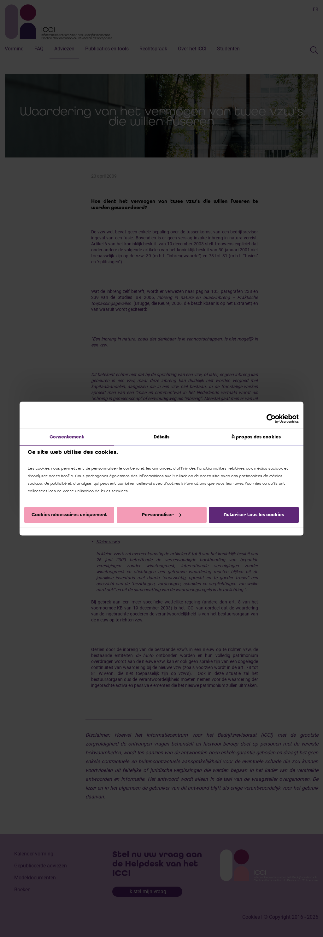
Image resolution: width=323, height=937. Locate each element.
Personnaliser (161, 514)
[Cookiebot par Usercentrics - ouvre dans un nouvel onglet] (271, 418)
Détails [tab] (162, 437)
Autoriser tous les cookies (254, 514)
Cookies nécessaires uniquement (69, 514)
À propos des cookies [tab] (256, 437)
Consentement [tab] (67, 437)
